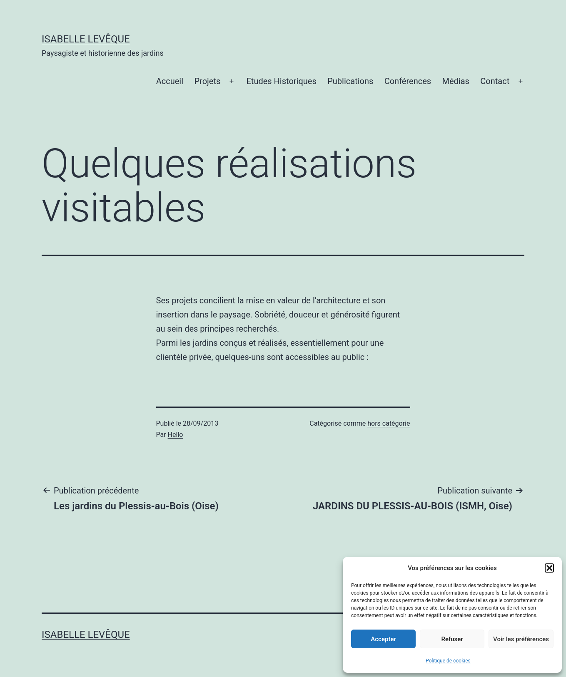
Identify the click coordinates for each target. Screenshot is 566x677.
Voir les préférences (521, 639)
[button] (549, 568)
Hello (175, 435)
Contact (494, 81)
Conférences (407, 81)
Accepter (383, 639)
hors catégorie (388, 423)
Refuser (452, 639)
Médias (455, 81)
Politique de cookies (448, 661)
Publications (350, 81)
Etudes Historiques (282, 81)
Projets (207, 81)
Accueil (169, 81)
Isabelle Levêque (86, 39)
